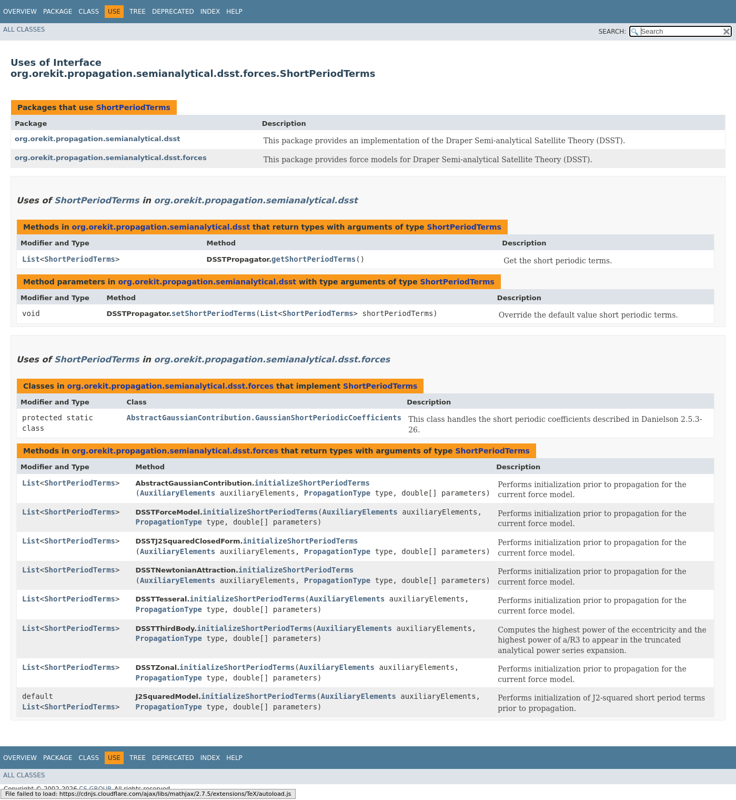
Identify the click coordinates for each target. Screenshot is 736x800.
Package (57, 11)
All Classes (24, 29)
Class (88, 11)
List (31, 259)
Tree (137, 11)
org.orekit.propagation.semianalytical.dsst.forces (111, 158)
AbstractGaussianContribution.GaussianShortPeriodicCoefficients (264, 417)
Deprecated (173, 11)
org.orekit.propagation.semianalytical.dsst (97, 139)
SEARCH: (613, 31)
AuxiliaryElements (177, 493)
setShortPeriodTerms (214, 313)
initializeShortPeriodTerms (312, 483)
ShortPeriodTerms (133, 107)
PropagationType (337, 493)
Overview (20, 11)
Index (210, 11)
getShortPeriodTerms (313, 259)
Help (234, 11)
